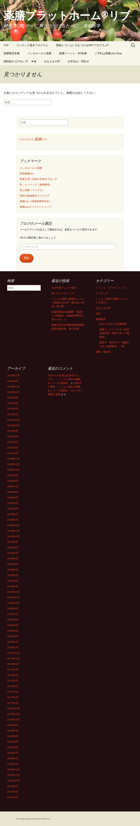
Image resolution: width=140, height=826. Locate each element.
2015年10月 (13, 780)
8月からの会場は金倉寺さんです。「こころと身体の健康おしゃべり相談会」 (64, 379)
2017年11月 (13, 658)
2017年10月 (13, 664)
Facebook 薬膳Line (33, 139)
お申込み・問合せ (78, 61)
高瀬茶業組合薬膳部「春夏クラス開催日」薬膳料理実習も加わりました (67, 315)
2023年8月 (12, 397)
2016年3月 (12, 752)
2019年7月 (12, 553)
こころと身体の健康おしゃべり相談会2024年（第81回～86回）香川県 (67, 302)
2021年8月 (12, 436)
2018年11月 (13, 597)
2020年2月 (12, 514)
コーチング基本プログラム (32, 45)
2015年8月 (12, 786)
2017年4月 (12, 686)
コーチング (102, 293)
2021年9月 (12, 431)
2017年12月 (13, 652)
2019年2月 (12, 580)
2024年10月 (13, 375)
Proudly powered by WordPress (33, 818)
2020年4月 (12, 503)
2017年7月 (12, 669)
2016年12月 (13, 708)
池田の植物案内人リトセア (35, 195)
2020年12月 (13, 458)
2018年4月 (12, 630)
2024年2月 (12, 381)
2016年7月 (12, 730)
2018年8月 (12, 608)
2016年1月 (12, 763)
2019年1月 (12, 586)
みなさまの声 (52, 61)
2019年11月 (13, 530)
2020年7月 (12, 486)
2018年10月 (13, 603)
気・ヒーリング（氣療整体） (36, 184)
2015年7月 (12, 791)
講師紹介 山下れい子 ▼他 (20, 61)
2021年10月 (13, 425)
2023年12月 (13, 386)
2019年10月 (13, 536)
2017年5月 (12, 680)
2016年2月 (12, 758)
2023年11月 (13, 392)
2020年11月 (13, 464)
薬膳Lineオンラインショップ (35, 206)
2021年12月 (13, 419)
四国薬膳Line (27, 173)
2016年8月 (12, 725)
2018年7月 (12, 614)
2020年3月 (12, 508)
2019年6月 (12, 558)
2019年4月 (12, 569)
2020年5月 (12, 497)
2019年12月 (13, 525)
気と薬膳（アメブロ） (32, 190)
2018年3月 (12, 636)
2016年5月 (12, 741)
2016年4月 (12, 747)
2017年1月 (12, 702)
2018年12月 (13, 591)
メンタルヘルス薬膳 (39, 53)
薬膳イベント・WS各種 (73, 53)
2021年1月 (12, 453)
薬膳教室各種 (12, 53)
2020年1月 (12, 519)
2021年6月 (12, 442)
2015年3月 (12, 797)
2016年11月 (13, 714)
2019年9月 (12, 542)
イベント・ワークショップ (111, 287)
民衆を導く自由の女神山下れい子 (38, 179)
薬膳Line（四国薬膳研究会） (35, 201)
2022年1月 (12, 414)
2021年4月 (12, 447)
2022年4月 (12, 408)
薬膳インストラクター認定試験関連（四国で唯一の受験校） (114, 333)
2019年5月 (12, 564)
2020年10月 (13, 469)
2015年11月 (13, 775)
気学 (98, 313)
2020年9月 (12, 475)
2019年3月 (12, 575)
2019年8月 (12, 547)
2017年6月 (12, 675)
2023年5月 (12, 403)
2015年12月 (13, 769)
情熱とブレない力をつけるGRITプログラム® (82, 45)
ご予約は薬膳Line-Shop (108, 53)
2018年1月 (12, 647)
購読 (26, 258)
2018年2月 (12, 641)
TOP (6, 45)
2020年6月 (12, 492)
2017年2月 (12, 697)
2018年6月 (12, 619)
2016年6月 (12, 736)
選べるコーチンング (62, 293)
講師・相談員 (103, 351)
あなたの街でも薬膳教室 (113, 323)
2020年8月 (12, 480)
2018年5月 (12, 625)
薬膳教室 (101, 319)
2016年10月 (13, 719)
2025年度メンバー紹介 (63, 287)
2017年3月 (12, 691)
